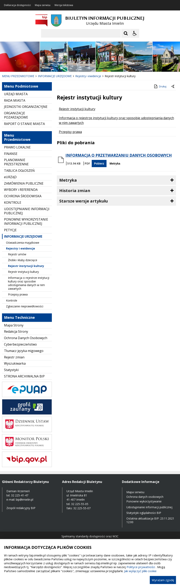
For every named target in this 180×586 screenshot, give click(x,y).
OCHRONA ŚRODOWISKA (22, 196)
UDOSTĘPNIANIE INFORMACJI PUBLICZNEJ (26, 211)
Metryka (115, 163)
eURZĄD (10, 177)
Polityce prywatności (141, 567)
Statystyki (11, 370)
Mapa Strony (13, 325)
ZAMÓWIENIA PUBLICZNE (23, 183)
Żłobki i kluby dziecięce (22, 260)
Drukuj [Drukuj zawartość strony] (159, 86)
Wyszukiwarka (15, 363)
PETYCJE (10, 230)
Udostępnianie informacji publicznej (149, 507)
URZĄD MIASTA (16, 94)
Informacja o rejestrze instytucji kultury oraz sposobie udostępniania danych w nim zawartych (28, 283)
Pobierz (99, 163)
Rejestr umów (17, 254)
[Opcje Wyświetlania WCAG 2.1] (134, 33)
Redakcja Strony (16, 331)
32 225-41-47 (19, 495)
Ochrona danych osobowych (144, 497)
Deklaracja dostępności (17, 5)
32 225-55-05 (79, 504)
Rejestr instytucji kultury (26, 266)
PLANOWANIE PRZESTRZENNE (16, 162)
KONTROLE (12, 202)
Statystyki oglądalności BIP (143, 513)
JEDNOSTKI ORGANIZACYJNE (25, 106)
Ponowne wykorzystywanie (144, 501)
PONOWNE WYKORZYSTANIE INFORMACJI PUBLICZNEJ (26, 221)
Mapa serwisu (42, 5)
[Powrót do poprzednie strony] (173, 86)
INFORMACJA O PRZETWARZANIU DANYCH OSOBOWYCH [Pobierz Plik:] (118, 155)
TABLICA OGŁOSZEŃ (19, 170)
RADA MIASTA (14, 100)
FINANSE (10, 153)
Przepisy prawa (18, 294)
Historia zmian (74, 190)
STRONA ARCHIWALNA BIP (24, 376)
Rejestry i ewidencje (20, 248)
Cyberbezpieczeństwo (20, 344)
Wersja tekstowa (63, 5)
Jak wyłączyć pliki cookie (140, 571)
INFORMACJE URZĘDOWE (23, 236)
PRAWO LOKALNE (17, 147)
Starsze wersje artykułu (83, 201)
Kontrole (11, 300)
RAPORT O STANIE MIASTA (24, 124)
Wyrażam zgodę (163, 580)
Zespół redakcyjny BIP (20, 508)
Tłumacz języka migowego (23, 351)
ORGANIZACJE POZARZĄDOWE (16, 115)
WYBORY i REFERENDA (21, 189)
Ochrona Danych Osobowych (25, 338)
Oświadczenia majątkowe (22, 242)
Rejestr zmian (14, 357)
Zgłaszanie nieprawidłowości (24, 306)
